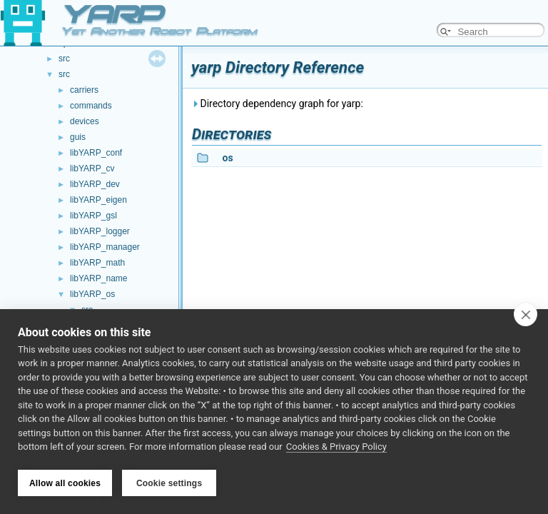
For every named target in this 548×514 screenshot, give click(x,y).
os (227, 157)
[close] (525, 315)
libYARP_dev (95, 184)
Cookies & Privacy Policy (336, 448)
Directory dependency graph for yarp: (277, 103)
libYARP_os (92, 294)
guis (78, 137)
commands (91, 106)
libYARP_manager (105, 247)
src (64, 59)
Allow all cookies (65, 483)
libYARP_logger (100, 231)
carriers (84, 90)
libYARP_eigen (98, 200)
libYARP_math (97, 263)
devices (84, 121)
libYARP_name (98, 278)
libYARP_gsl (93, 216)
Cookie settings (169, 483)
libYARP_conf (96, 153)
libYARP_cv (92, 168)
